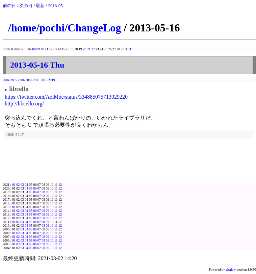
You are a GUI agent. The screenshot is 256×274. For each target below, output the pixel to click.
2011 (36, 80)
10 (42, 49)
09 (47, 211)
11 (56, 188)
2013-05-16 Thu (37, 64)
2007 (29, 80)
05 (30, 188)
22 (93, 49)
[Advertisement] (129, 164)
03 (22, 184)
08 (34, 49)
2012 (44, 80)
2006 (21, 80)
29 (122, 49)
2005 (13, 80)
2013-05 (55, 5)
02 (18, 184)
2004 (6, 80)
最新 (40, 5)
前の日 (9, 5)
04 (26, 188)
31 (131, 49)
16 (67, 49)
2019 (51, 80)
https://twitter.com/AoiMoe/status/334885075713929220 (66, 97)
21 (89, 49)
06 (34, 188)
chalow (231, 269)
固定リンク (15, 134)
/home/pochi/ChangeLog (64, 28)
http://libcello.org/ (24, 103)
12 (60, 188)
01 (14, 184)
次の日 (25, 5)
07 (39, 192)
